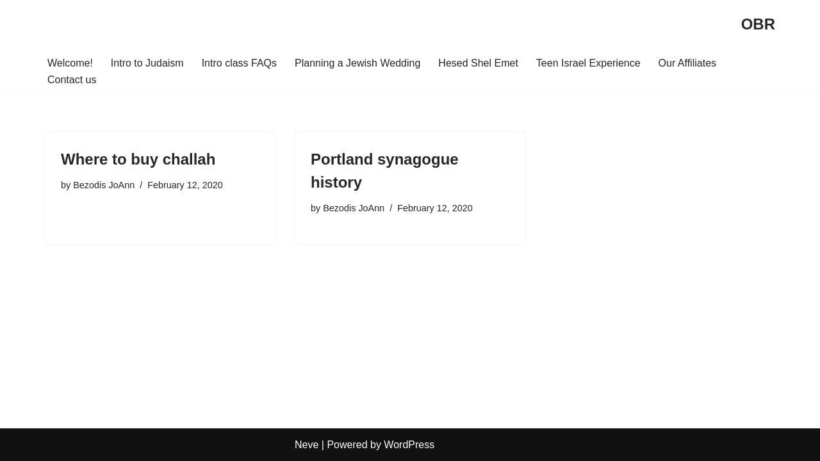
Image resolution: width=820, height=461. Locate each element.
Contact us (71, 79)
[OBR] (758, 25)
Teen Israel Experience (588, 63)
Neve (306, 444)
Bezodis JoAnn (104, 185)
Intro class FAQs (239, 63)
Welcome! (70, 63)
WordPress (409, 444)
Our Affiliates (687, 63)
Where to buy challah (138, 159)
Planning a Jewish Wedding (357, 63)
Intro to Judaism (147, 63)
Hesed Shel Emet (478, 63)
